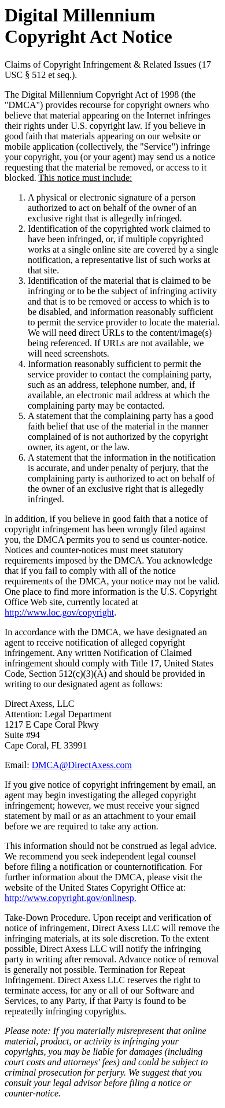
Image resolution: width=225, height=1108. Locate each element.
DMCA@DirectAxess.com (82, 765)
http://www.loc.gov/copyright (59, 612)
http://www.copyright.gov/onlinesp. (71, 898)
